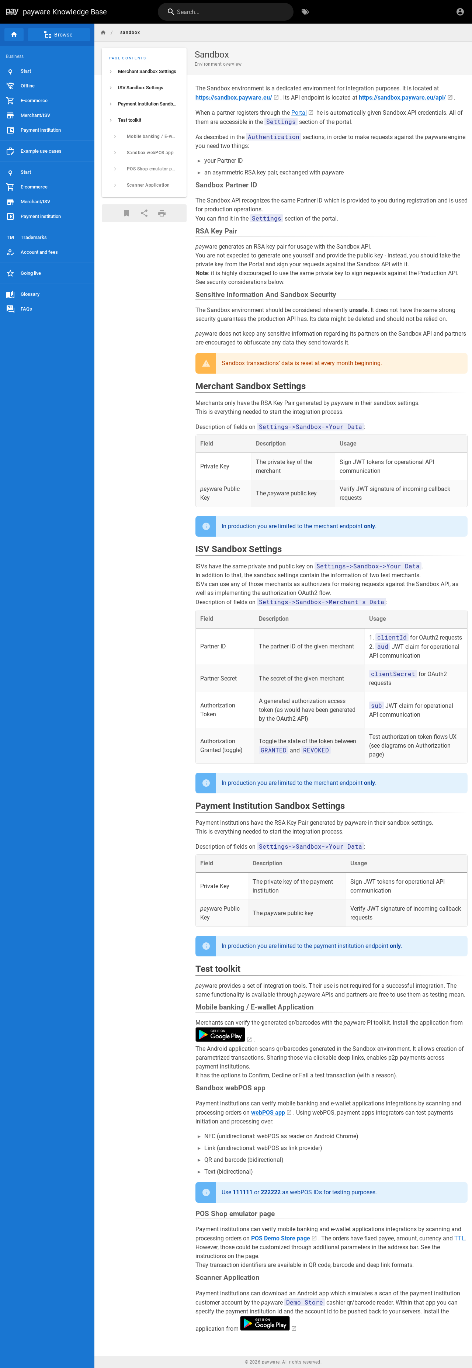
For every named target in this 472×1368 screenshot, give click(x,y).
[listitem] (144, 71)
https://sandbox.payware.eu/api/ (402, 97)
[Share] (144, 213)
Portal (299, 112)
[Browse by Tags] (305, 12)
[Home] (14, 34)
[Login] (460, 12)
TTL (459, 1238)
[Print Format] (162, 213)
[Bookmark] (126, 213)
